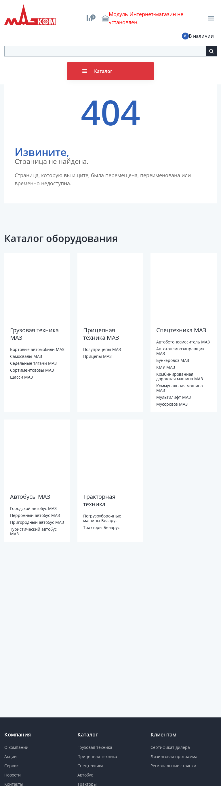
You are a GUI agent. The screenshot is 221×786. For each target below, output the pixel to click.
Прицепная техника (97, 756)
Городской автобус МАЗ (33, 508)
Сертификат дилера (170, 747)
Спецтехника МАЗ (181, 330)
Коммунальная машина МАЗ (179, 388)
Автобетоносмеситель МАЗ (183, 342)
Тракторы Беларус (101, 527)
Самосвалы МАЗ (26, 356)
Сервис (11, 765)
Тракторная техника (99, 500)
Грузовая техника (94, 747)
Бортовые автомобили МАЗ (37, 349)
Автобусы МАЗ (30, 496)
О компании (16, 747)
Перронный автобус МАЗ (35, 515)
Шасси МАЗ (21, 377)
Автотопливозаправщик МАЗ (180, 351)
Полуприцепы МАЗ (102, 349)
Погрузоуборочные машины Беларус (102, 518)
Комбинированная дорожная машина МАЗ (179, 376)
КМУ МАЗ (165, 367)
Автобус (85, 775)
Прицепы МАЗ (97, 356)
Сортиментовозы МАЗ (32, 370)
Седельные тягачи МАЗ (33, 363)
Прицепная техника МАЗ (101, 333)
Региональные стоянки (173, 765)
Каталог (103, 71)
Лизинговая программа (173, 756)
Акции (10, 756)
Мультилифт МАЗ (173, 397)
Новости (12, 775)
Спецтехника (90, 765)
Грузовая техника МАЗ (34, 333)
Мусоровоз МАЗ (172, 404)
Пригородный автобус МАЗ (37, 522)
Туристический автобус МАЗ (33, 531)
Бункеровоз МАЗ (172, 360)
